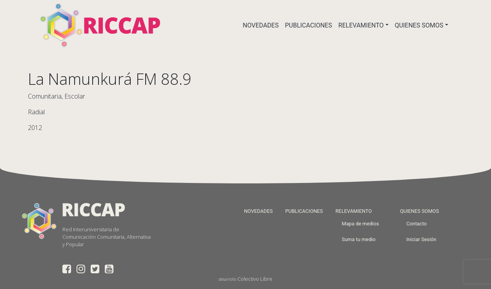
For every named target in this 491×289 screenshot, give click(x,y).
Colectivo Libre (254, 278)
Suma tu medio (359, 239)
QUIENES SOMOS (419, 25)
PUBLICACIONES (308, 25)
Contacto (416, 224)
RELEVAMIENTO (361, 25)
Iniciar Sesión (421, 239)
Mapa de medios (360, 224)
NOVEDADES (261, 25)
